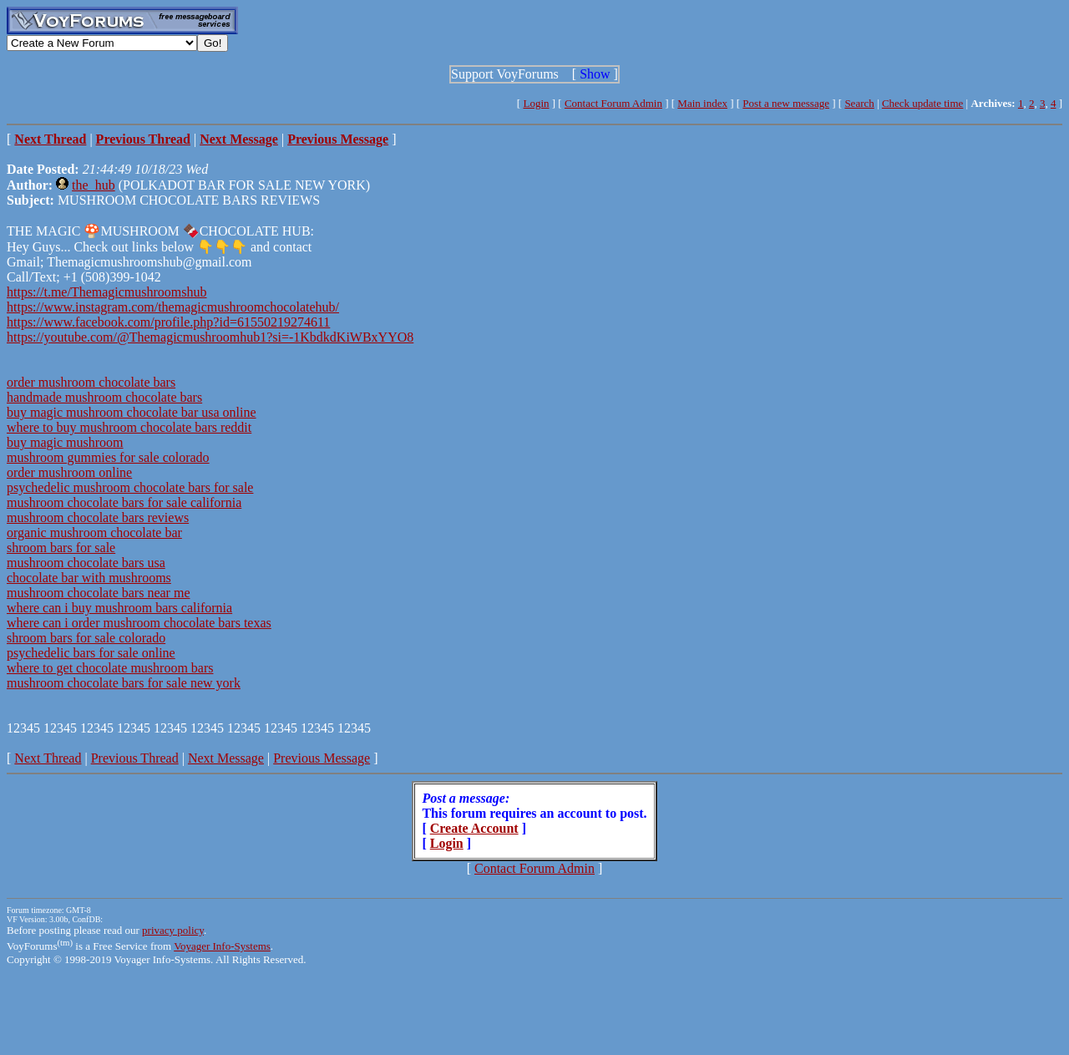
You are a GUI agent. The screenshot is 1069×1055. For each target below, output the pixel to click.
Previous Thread (135, 758)
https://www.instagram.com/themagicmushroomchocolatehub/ (173, 307)
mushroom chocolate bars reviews (98, 517)
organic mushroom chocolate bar (94, 532)
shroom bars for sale (61, 547)
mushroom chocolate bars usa (86, 562)
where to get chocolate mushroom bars (110, 668)
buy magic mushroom (65, 442)
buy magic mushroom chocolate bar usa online (131, 412)
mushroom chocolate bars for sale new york (124, 683)
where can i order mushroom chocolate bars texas (139, 623)
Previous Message (321, 758)
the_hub (93, 185)
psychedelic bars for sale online (91, 653)
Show (595, 74)
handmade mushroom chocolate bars (104, 397)
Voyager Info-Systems (222, 946)
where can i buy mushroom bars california (119, 608)
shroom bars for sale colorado (86, 638)
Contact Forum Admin (613, 103)
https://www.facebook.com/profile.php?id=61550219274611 (168, 322)
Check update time (922, 103)
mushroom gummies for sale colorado (108, 457)
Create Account (474, 828)
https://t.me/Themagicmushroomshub (107, 292)
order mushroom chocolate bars (91, 382)
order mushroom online (69, 472)
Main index (702, 103)
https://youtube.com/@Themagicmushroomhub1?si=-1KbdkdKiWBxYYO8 (210, 337)
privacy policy (173, 930)
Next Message (226, 758)
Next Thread (47, 758)
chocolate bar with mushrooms (89, 578)
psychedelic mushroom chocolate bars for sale (130, 487)
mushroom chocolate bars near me (98, 593)
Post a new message (785, 103)
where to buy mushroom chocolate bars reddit (129, 427)
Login (536, 103)
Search (859, 103)
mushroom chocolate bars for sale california (124, 502)
